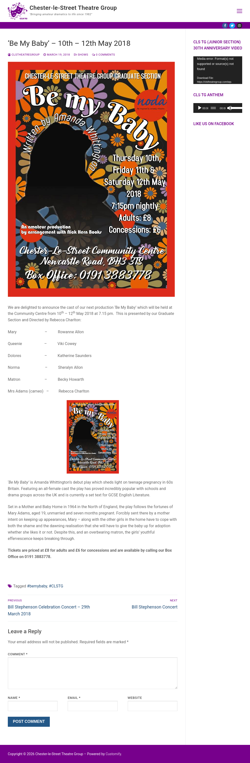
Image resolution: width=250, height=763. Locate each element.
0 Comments (103, 54)
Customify (113, 754)
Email (74, 698)
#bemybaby (37, 586)
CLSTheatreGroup (24, 54)
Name (14, 698)
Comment (18, 654)
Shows (81, 54)
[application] (217, 70)
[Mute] (229, 108)
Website (135, 698)
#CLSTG (56, 586)
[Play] (199, 108)
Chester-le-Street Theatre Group (73, 7)
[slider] (213, 108)
